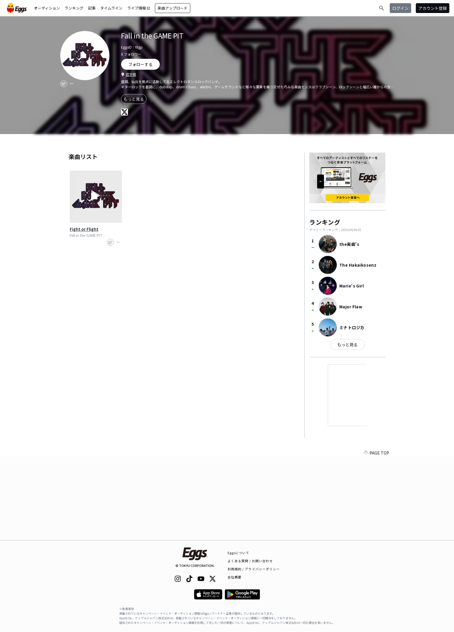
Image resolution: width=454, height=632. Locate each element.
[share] (63, 83)
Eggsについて (239, 552)
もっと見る (134, 99)
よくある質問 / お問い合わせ (250, 560)
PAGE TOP (376, 537)
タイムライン (111, 8)
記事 (92, 8)
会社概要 (234, 577)
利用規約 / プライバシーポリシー (254, 569)
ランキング (74, 8)
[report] (71, 83)
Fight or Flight (84, 229)
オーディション (47, 8)
